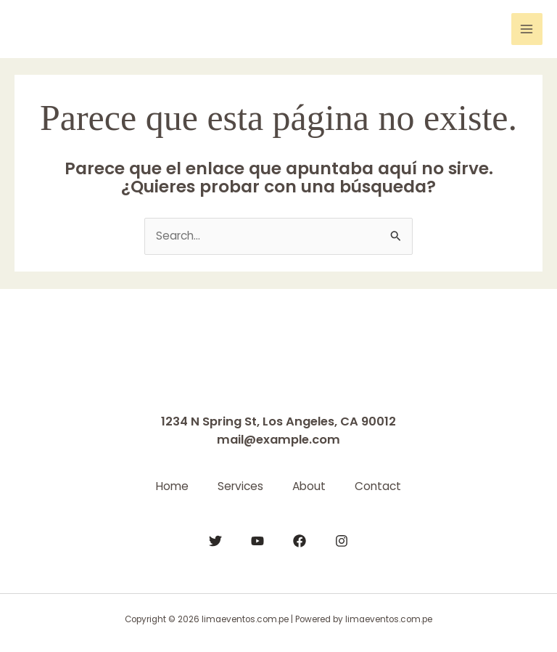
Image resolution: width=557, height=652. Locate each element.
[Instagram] (341, 540)
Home (172, 486)
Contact (378, 486)
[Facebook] (299, 540)
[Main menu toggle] (526, 28)
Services (240, 486)
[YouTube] (257, 540)
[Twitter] (215, 540)
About (309, 486)
